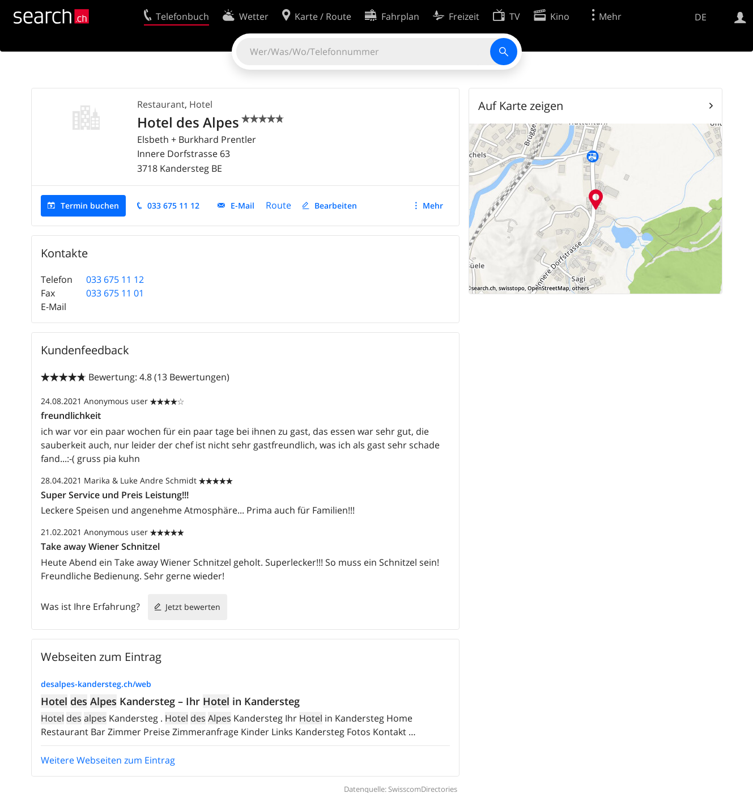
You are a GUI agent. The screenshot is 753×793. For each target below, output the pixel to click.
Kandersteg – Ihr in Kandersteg (170, 701)
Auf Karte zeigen (520, 105)
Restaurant (161, 104)
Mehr (433, 205)
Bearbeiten (335, 205)
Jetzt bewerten (192, 606)
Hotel (200, 104)
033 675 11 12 (173, 205)
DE (701, 17)
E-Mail (242, 205)
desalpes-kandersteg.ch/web (96, 683)
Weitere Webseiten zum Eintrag (108, 760)
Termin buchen (90, 205)
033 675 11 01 (115, 293)
